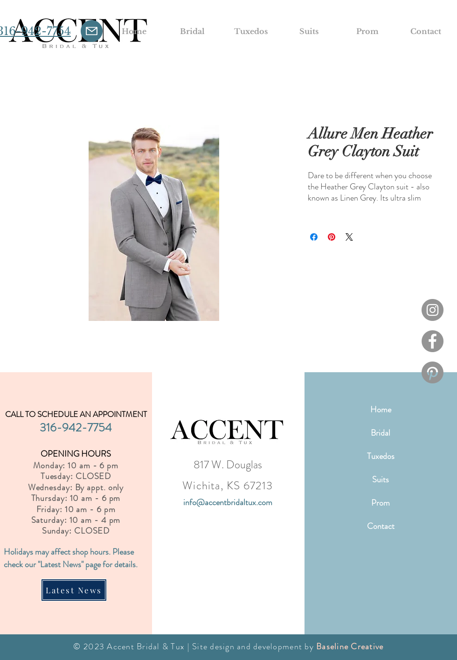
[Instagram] (432, 310)
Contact (381, 526)
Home (380, 409)
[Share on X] (349, 237)
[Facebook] (432, 341)
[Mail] (92, 31)
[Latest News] (74, 590)
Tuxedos (381, 456)
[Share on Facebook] (313, 237)
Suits (380, 479)
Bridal (380, 433)
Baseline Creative (349, 646)
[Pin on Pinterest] (331, 237)
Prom (380, 503)
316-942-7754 (76, 427)
